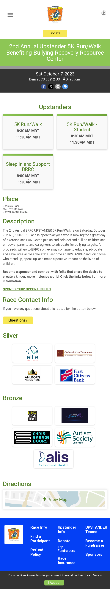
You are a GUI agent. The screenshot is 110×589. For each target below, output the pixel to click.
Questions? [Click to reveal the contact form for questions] (18, 320)
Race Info (38, 527)
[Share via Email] (58, 86)
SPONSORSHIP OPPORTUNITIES (27, 289)
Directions (73, 79)
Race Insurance (67, 560)
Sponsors (93, 554)
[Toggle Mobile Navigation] (10, 15)
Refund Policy (36, 552)
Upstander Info (67, 529)
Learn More (92, 575)
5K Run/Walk (28, 124)
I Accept (54, 583)
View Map (55, 499)
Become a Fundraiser (94, 543)
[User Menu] (103, 12)
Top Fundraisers (66, 549)
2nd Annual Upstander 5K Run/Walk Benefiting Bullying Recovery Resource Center (55, 52)
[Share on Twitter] (51, 86)
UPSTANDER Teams (96, 529)
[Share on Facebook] (43, 86)
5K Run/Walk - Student (82, 127)
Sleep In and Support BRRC (28, 166)
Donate (55, 33)
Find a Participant (40, 538)
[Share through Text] (65, 86)
